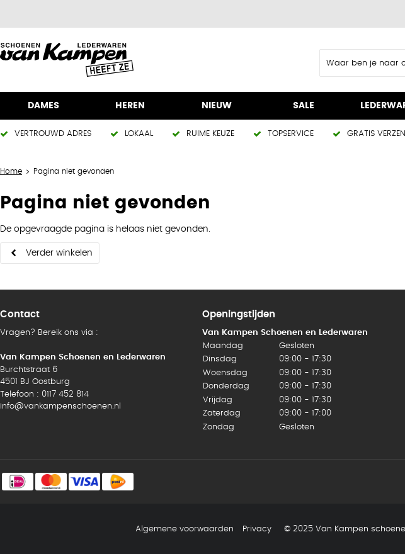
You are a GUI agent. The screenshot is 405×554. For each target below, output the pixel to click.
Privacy (256, 529)
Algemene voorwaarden (184, 529)
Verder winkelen (59, 253)
